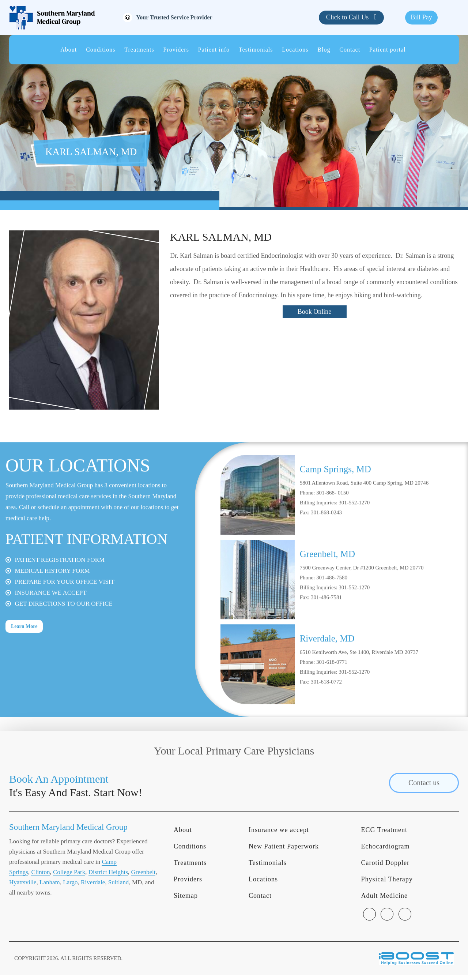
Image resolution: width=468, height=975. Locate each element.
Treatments (139, 49)
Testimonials (256, 49)
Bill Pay (421, 17)
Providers (176, 49)
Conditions (100, 49)
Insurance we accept (279, 829)
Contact (349, 49)
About (68, 49)
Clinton (40, 872)
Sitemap (186, 895)
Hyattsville (23, 882)
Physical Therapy (387, 879)
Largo (70, 882)
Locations (295, 49)
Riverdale (93, 882)
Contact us (423, 783)
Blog (323, 49)
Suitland (118, 882)
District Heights (108, 872)
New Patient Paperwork (284, 846)
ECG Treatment (384, 829)
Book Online (315, 311)
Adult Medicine (384, 895)
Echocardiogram (385, 846)
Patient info (214, 49)
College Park (69, 872)
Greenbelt (143, 872)
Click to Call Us (348, 17)
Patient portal (387, 49)
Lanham (49, 882)
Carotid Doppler (385, 862)
